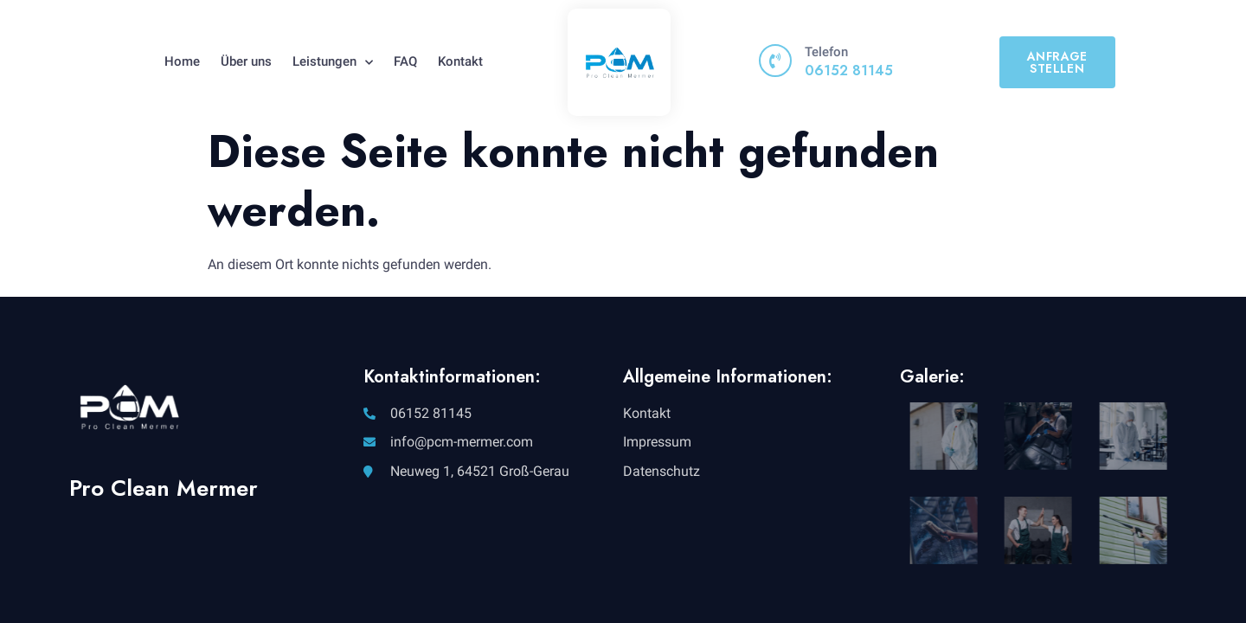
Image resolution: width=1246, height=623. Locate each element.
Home (182, 61)
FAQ (405, 61)
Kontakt (460, 61)
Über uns (246, 61)
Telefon (826, 52)
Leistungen (332, 62)
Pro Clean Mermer (163, 488)
